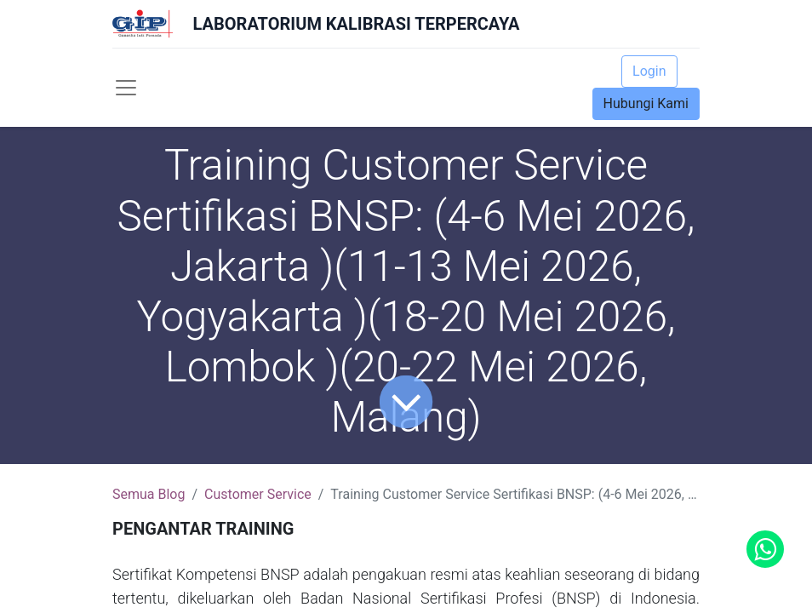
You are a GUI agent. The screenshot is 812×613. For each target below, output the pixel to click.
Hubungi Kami (646, 103)
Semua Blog (148, 494)
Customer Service (258, 494)
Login (649, 71)
